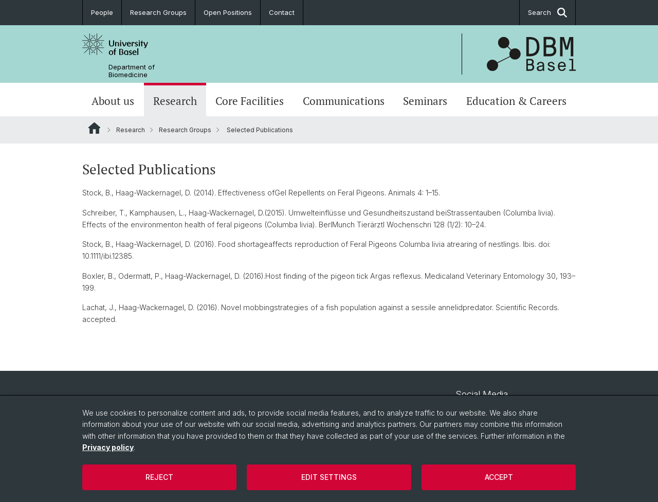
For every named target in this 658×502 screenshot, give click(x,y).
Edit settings (329, 477)
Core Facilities (249, 101)
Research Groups (158, 12)
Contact (282, 12)
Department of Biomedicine (131, 71)
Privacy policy (108, 447)
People (102, 12)
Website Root (94, 128)
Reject (159, 477)
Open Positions (228, 12)
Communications (344, 101)
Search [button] (547, 12)
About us (113, 101)
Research (175, 101)
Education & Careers (516, 101)
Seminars (425, 101)
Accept (499, 477)
